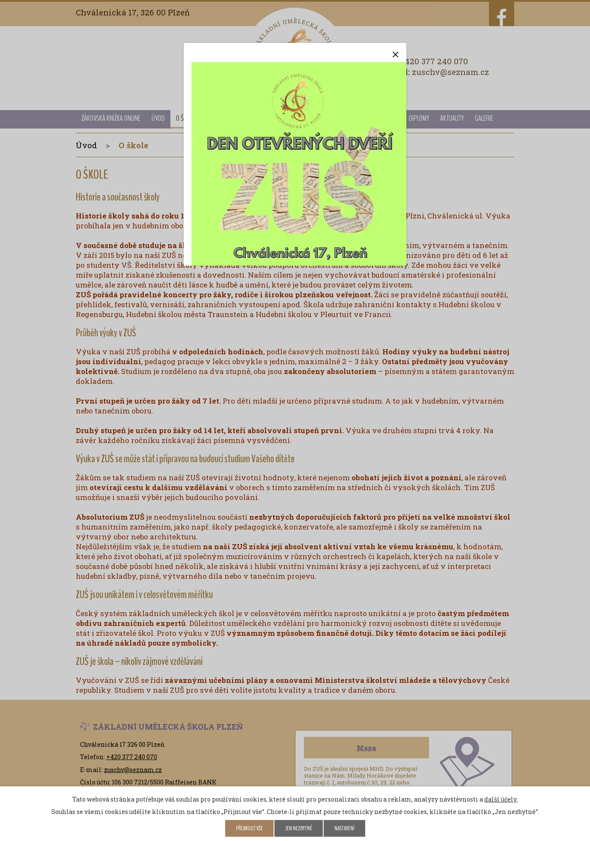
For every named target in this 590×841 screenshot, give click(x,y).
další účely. (501, 799)
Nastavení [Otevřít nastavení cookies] (344, 828)
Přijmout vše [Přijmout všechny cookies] (249, 828)
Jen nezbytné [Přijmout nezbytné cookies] (298, 828)
